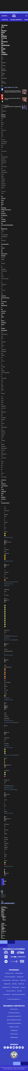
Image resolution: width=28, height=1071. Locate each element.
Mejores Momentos (16, 19)
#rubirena (6, 745)
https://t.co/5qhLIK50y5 (10, 789)
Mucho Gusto (15, 980)
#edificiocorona (8, 747)
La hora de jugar (15, 987)
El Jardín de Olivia (5, 12)
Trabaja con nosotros (14, 1026)
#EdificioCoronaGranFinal (11, 582)
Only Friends (21, 983)
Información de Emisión (14, 1012)
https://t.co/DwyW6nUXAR (11, 755)
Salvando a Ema (14, 12)
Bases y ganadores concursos (14, 1019)
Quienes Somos (14, 1009)
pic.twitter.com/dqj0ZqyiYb (11, 722)
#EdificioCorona (8, 537)
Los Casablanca (6, 994)
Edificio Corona (3, 896)
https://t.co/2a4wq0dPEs (11, 640)
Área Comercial (14, 1034)
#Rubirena (7, 585)
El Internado (23, 980)
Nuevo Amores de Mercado (18, 994)
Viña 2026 (19, 991)
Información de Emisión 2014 (14, 1016)
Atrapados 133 (6, 987)
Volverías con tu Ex (9, 973)
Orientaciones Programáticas (14, 1023)
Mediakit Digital (14, 1037)
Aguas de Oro (20, 976)
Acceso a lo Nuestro (11, 991)
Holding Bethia (14, 1030)
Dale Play (14, 983)
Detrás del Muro (19, 973)
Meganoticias (7, 983)
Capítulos (5, 19)
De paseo (23, 987)
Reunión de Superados (10, 976)
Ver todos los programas (14, 999)
